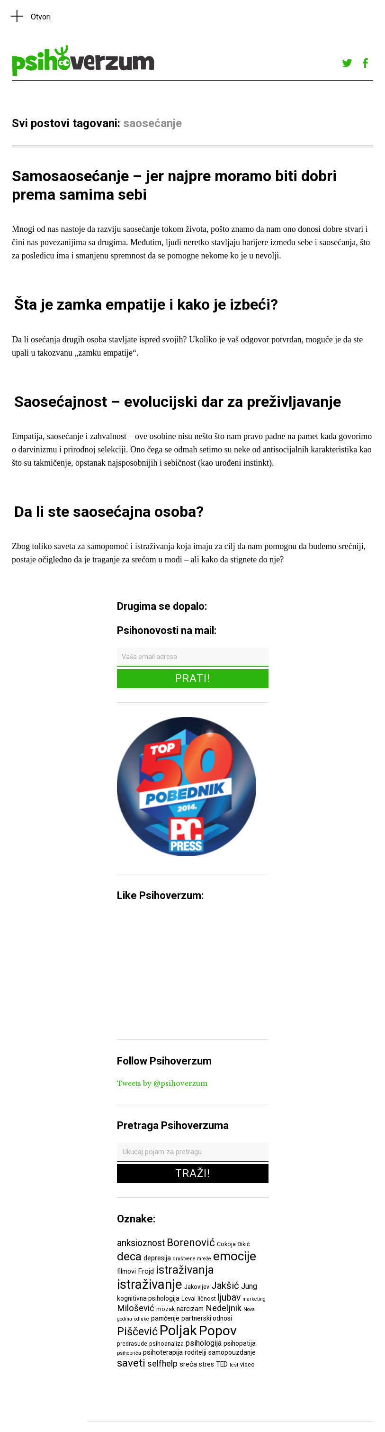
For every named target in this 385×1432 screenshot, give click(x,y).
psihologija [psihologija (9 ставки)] (204, 1343)
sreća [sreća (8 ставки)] (188, 1364)
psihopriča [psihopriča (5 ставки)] (129, 1353)
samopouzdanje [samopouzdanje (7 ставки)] (232, 1352)
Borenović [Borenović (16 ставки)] (191, 1242)
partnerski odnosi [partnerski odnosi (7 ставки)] (206, 1318)
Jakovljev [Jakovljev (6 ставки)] (196, 1286)
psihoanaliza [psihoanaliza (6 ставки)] (166, 1343)
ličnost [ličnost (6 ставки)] (206, 1298)
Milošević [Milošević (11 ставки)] (135, 1308)
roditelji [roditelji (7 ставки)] (195, 1352)
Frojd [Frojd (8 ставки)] (146, 1271)
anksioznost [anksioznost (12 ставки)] (141, 1243)
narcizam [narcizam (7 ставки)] (190, 1309)
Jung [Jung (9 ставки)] (249, 1286)
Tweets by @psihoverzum (162, 1083)
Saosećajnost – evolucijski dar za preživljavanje (177, 402)
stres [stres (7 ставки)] (206, 1364)
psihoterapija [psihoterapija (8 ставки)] (163, 1352)
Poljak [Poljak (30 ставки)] (178, 1330)
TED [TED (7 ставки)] (222, 1364)
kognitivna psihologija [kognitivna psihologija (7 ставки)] (148, 1298)
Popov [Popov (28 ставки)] (218, 1331)
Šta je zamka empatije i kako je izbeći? (146, 304)
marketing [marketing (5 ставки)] (254, 1299)
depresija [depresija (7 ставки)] (157, 1258)
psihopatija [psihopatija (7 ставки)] (240, 1343)
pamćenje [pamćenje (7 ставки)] (165, 1318)
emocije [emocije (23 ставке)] (234, 1255)
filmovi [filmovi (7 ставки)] (126, 1271)
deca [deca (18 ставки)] (129, 1256)
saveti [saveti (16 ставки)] (131, 1363)
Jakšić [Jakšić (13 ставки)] (225, 1285)
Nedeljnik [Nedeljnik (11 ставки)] (224, 1308)
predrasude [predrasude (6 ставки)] (132, 1343)
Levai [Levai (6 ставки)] (188, 1298)
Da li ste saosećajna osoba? (109, 512)
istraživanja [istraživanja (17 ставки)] (185, 1269)
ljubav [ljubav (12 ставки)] (229, 1297)
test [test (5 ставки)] (234, 1365)
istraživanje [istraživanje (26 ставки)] (149, 1284)
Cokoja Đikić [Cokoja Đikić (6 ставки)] (233, 1244)
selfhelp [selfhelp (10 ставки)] (162, 1363)
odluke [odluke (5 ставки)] (141, 1319)
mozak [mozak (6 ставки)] (165, 1309)
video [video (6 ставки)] (247, 1364)
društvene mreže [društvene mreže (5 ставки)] (192, 1259)
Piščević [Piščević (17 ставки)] (137, 1331)
